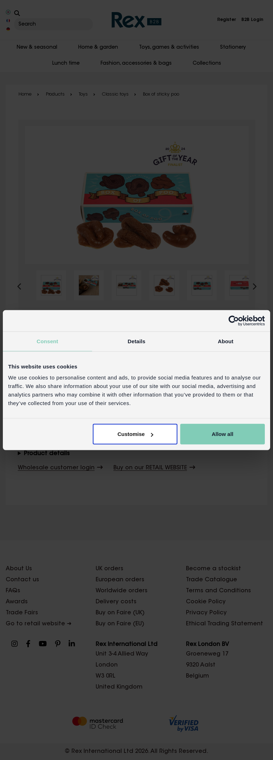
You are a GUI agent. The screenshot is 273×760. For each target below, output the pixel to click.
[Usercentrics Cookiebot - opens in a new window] (234, 320)
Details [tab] (136, 341)
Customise (136, 434)
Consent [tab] (47, 341)
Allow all (222, 434)
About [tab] (226, 341)
